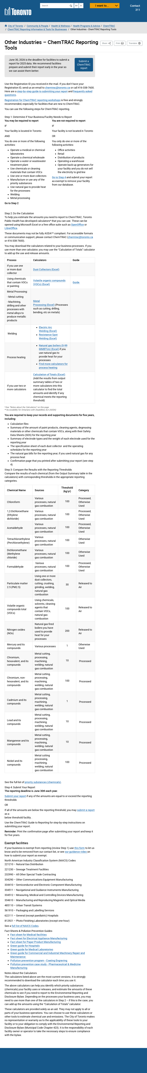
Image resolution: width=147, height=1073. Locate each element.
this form (79, 848)
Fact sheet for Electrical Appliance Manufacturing (38, 938)
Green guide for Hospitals (25, 945)
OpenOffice (77, 224)
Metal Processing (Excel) (44, 302)
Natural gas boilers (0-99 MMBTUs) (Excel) (53, 347)
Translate (133, 43)
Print (118, 43)
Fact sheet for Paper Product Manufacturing (35, 942)
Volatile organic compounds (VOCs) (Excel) (49, 282)
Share (107, 43)
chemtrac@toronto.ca (57, 87)
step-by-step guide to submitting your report (42, 91)
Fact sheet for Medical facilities (28, 934)
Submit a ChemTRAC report (84, 65)
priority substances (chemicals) (43, 782)
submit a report (86, 810)
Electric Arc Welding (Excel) (48, 329)
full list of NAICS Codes (25, 926)
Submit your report (15, 796)
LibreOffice (11, 228)
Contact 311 (135, 8)
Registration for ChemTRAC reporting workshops (32, 100)
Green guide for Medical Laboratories (31, 949)
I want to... (102, 5)
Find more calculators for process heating (53, 365)
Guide (76, 282)
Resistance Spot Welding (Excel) (48, 336)
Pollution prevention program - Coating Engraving (39, 960)
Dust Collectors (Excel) (46, 269)
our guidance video (76, 851)
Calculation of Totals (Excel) (49, 374)
